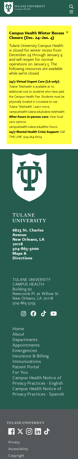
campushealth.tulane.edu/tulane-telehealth (36, 111)
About (18, 334)
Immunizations (26, 361)
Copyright (16, 455)
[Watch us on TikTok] (47, 431)
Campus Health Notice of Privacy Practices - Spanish (38, 391)
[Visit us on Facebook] (11, 431)
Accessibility (18, 448)
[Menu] (71, 11)
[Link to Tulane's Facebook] (29, 431)
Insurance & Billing (30, 356)
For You (20, 372)
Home (18, 328)
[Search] (71, 6)
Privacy (14, 442)
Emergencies (24, 350)
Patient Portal (25, 366)
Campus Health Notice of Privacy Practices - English (37, 380)
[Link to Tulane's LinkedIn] (38, 431)
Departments (25, 339)
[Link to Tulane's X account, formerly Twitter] (20, 431)
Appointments (26, 345)
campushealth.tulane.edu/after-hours (33, 126)
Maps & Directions (22, 255)
